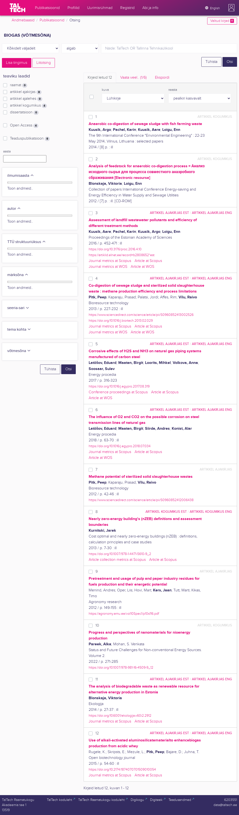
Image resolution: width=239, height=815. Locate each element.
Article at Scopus (148, 261)
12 (97, 733)
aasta (7, 151)
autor (14, 208)
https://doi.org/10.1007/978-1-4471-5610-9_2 (120, 554)
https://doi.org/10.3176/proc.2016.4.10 (115, 249)
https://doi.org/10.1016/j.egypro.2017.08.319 (119, 386)
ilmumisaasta (20, 175)
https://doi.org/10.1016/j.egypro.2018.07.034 (120, 446)
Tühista (211, 61)
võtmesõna (19, 351)
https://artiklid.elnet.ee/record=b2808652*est (121, 255)
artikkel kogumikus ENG (211, 512)
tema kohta (19, 329)
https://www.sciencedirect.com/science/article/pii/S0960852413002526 (141, 315)
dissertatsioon (24, 112)
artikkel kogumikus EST (166, 512)
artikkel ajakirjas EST (169, 213)
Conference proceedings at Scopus (118, 392)
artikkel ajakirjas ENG (212, 213)
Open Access (24, 125)
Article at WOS (142, 266)
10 (97, 625)
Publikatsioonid (52, 20)
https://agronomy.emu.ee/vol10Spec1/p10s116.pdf (124, 614)
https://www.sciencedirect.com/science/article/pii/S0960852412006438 (141, 500)
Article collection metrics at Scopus (117, 559)
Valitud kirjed (222, 21)
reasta (172, 90)
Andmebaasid (23, 20)
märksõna (17, 275)
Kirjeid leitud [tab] (100, 77)
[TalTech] (17, 7)
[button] (231, 8)
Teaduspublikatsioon (30, 138)
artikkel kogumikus (28, 105)
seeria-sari (18, 308)
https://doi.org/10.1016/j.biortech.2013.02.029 (121, 321)
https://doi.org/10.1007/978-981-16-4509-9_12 (121, 667)
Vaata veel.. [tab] (133, 77)
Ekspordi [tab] (162, 77)
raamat (18, 85)
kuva (105, 90)
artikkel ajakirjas (26, 92)
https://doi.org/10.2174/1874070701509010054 (122, 769)
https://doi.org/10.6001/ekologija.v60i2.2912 (120, 716)
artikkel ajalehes (26, 98)
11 (96, 679)
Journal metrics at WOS (108, 266)
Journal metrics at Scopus (110, 261)
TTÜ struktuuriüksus (26, 242)
